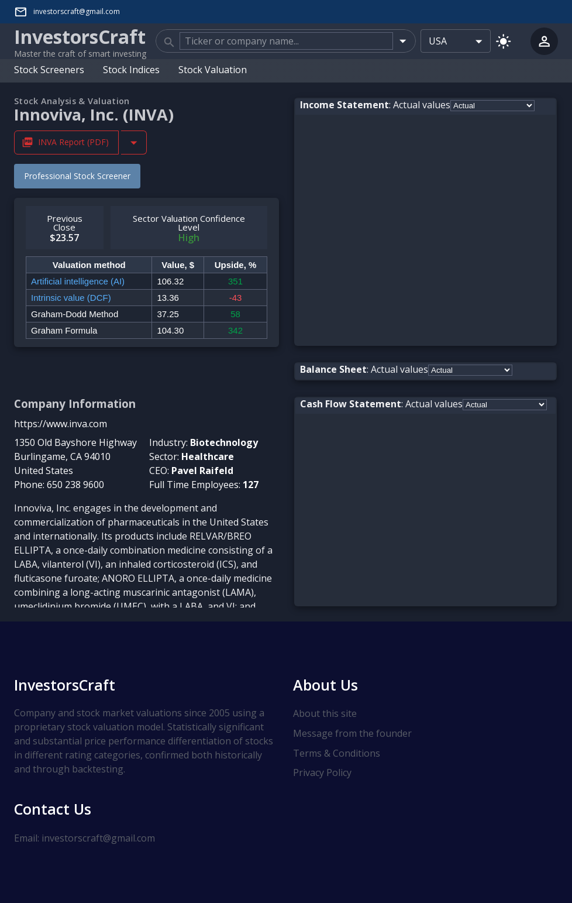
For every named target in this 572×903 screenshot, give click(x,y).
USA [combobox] (438, 41)
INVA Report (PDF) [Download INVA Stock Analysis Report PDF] (66, 142)
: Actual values (375, 104)
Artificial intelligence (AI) (78, 281)
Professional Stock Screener (77, 175)
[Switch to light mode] (503, 40)
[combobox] (286, 41)
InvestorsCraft (64, 684)
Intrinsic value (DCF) (71, 297)
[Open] (403, 41)
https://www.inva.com (60, 423)
